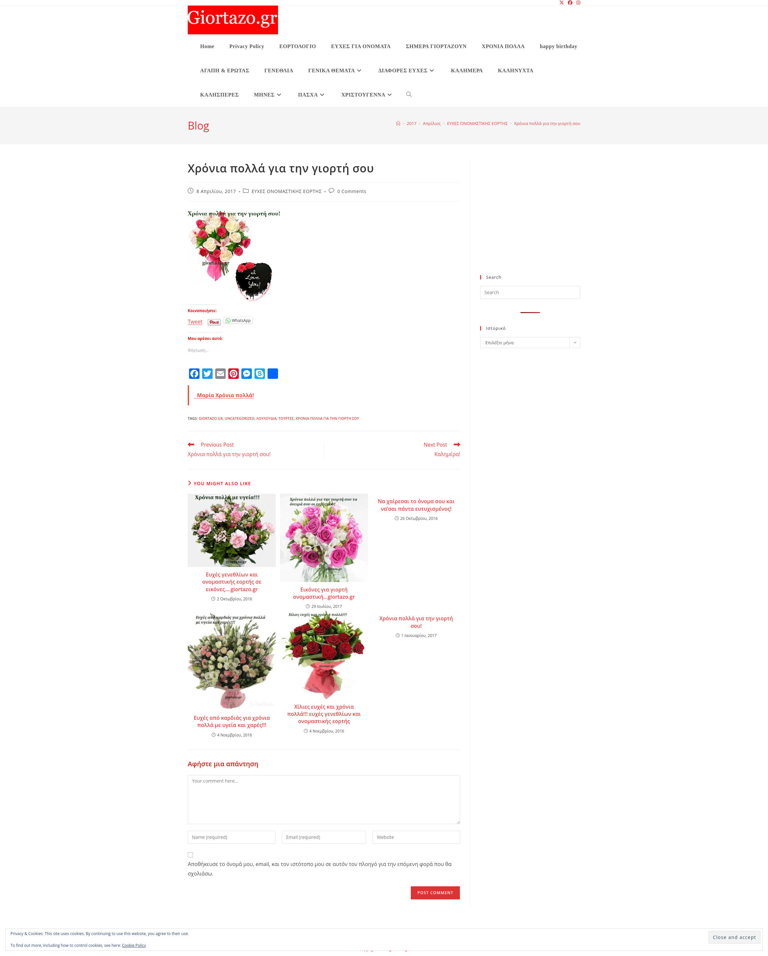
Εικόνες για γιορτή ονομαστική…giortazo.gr (324, 593)
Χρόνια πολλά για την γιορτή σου (547, 123)
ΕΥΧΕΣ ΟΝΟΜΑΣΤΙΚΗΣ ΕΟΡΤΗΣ (287, 191)
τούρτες (286, 418)
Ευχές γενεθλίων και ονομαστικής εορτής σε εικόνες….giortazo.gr (231, 582)
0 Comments (351, 191)
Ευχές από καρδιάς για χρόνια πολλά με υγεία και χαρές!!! (232, 721)
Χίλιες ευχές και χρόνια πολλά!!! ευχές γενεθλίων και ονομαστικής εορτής (324, 714)
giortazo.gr (211, 418)
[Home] (398, 123)
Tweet (195, 320)
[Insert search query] (530, 292)
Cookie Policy (134, 945)
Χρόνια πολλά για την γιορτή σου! (416, 622)
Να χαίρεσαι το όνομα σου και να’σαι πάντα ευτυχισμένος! (416, 505)
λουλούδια (266, 418)
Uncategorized (239, 418)
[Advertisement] (530, 221)
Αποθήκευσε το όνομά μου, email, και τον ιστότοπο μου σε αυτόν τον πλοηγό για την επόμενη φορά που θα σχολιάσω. (319, 868)
